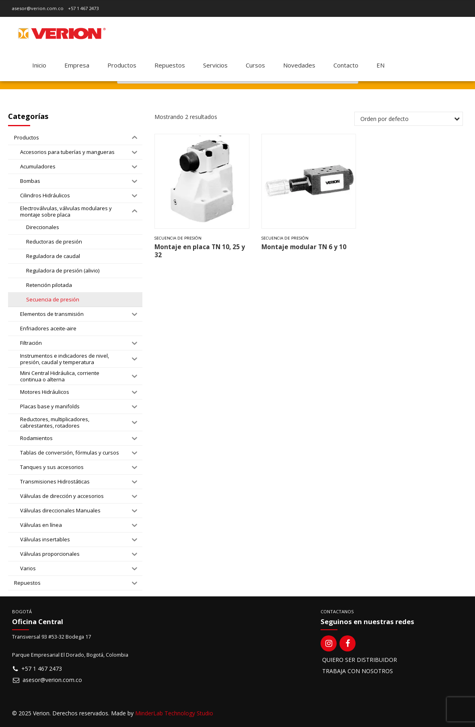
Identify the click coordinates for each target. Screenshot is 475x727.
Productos (121, 65)
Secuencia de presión (178, 238)
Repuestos (169, 65)
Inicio (39, 65)
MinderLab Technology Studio (174, 713)
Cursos (255, 65)
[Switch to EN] (380, 65)
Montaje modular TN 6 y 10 (303, 247)
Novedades (299, 65)
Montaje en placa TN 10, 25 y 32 (199, 251)
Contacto (345, 65)
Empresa (76, 65)
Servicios (215, 65)
